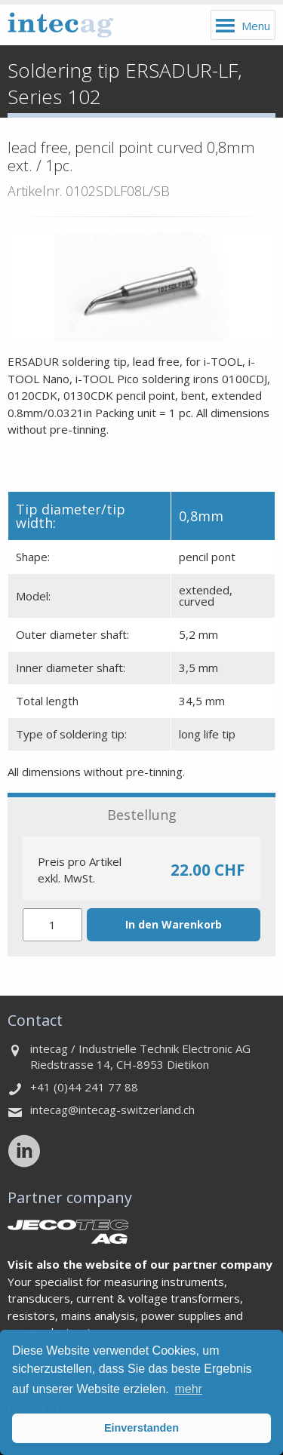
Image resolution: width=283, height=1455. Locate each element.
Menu (255, 25)
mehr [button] (187, 1389)
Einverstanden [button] (141, 1428)
